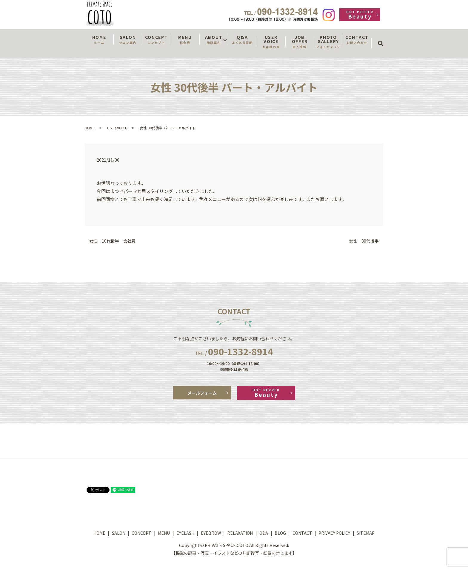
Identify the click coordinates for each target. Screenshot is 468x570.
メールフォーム (202, 393)
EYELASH (185, 533)
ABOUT (214, 39)
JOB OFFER (299, 41)
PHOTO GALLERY (328, 43)
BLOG (280, 533)
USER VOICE (271, 41)
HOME (99, 39)
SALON (128, 39)
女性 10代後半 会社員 (112, 241)
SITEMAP (366, 533)
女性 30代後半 (364, 241)
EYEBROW (211, 533)
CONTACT (357, 39)
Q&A (242, 39)
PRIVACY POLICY (334, 533)
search (382, 38)
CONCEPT (156, 39)
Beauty (359, 15)
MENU (185, 39)
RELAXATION (240, 533)
